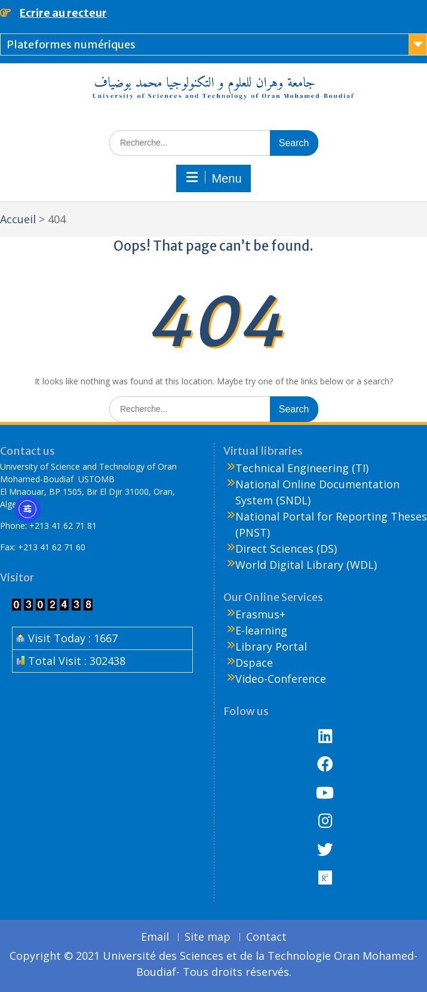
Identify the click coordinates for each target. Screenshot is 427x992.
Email (155, 937)
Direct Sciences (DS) (286, 548)
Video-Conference (280, 678)
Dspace (254, 662)
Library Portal (271, 646)
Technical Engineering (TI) (301, 468)
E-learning (261, 630)
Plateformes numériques (71, 44)
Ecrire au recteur (63, 13)
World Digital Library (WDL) (306, 564)
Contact (266, 937)
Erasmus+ (260, 614)
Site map (208, 937)
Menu (213, 178)
